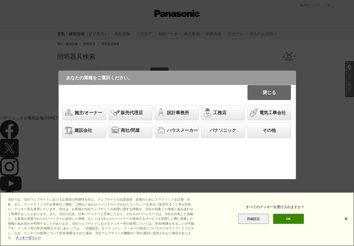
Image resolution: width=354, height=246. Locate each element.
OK (288, 219)
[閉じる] (346, 218)
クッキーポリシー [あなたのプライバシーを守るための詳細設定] (28, 238)
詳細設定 (253, 219)
